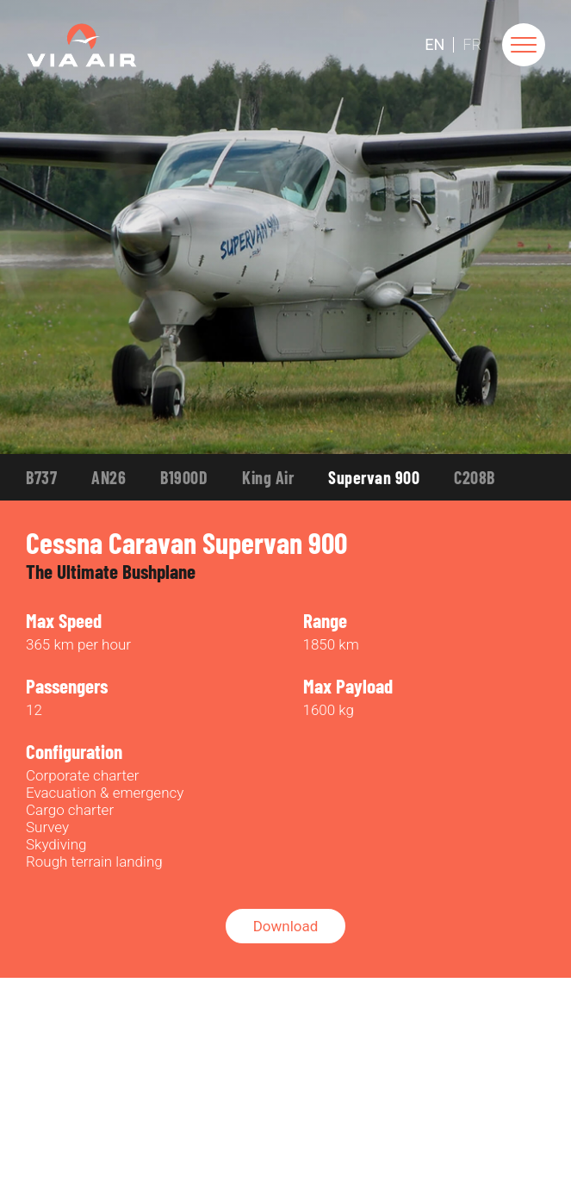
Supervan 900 (373, 477)
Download (286, 926)
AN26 (108, 477)
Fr (471, 45)
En (434, 45)
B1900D (184, 477)
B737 (41, 477)
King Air (268, 477)
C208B (474, 477)
